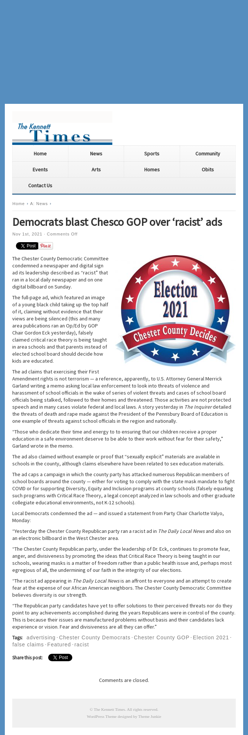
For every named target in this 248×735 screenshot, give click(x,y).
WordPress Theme (101, 716)
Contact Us (40, 185)
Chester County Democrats (94, 637)
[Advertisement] (124, 52)
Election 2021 (211, 637)
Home (40, 153)
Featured (59, 644)
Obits (208, 169)
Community (207, 153)
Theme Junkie (149, 716)
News (96, 153)
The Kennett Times (109, 709)
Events (40, 169)
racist (82, 644)
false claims (28, 644)
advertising (41, 637)
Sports (151, 153)
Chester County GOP (161, 637)
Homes (152, 169)
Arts (96, 169)
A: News (39, 203)
